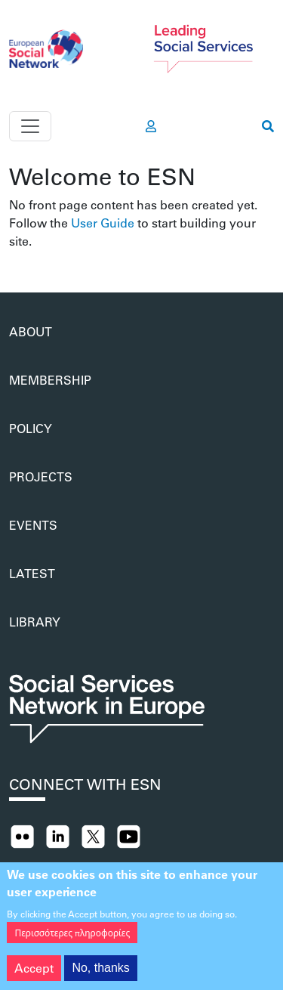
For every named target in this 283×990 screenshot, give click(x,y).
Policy (30, 428)
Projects (40, 476)
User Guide (102, 222)
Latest (32, 573)
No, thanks (100, 974)
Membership (50, 380)
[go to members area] (151, 126)
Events (33, 525)
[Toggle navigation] (30, 126)
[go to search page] (268, 126)
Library (34, 622)
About (30, 331)
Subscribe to (15, 256)
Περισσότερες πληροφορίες (72, 939)
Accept (34, 974)
